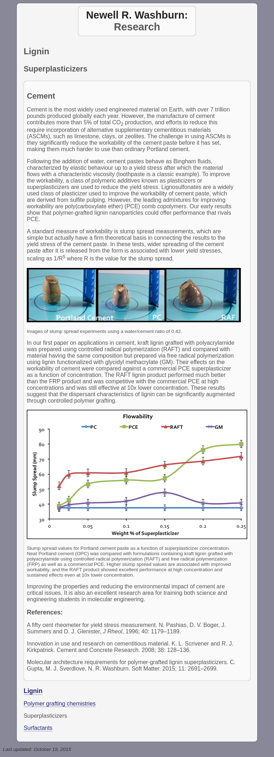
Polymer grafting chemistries (60, 704)
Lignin (33, 690)
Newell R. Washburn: (137, 15)
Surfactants (38, 728)
